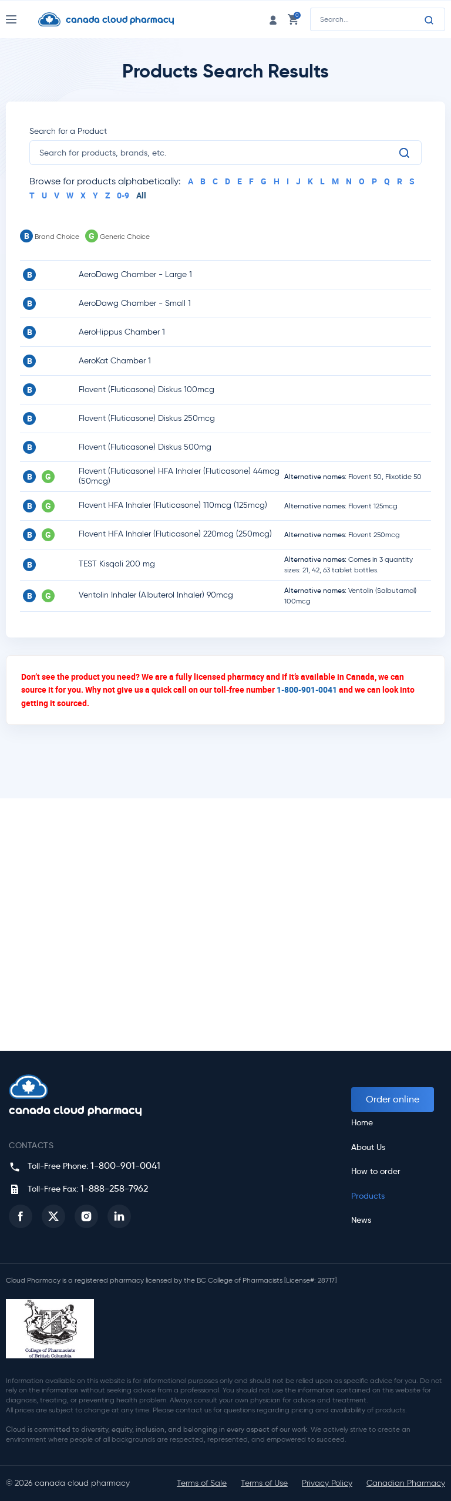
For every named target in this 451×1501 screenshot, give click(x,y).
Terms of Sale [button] (202, 1483)
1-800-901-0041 (307, 689)
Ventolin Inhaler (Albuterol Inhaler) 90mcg (156, 595)
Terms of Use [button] (264, 1483)
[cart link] (293, 19)
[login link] (273, 19)
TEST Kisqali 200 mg (117, 564)
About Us (368, 1147)
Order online (392, 1099)
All (141, 195)
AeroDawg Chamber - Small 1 (135, 303)
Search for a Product (68, 131)
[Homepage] (115, 19)
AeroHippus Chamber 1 (122, 332)
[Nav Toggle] (22, 19)
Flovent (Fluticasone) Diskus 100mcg (146, 389)
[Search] (429, 20)
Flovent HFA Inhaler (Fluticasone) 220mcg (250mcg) (175, 534)
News (361, 1220)
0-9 (123, 195)
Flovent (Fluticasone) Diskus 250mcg (147, 418)
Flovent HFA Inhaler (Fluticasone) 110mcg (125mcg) (173, 505)
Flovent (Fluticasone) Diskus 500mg (145, 447)
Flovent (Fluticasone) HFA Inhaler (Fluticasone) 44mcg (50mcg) (179, 476)
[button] (20, 1216)
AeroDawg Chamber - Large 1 (135, 274)
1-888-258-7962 (114, 1188)
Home (362, 1123)
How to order (375, 1171)
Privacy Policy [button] (327, 1483)
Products (368, 1196)
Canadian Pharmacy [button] (405, 1483)
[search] (218, 153)
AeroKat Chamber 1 (115, 361)
